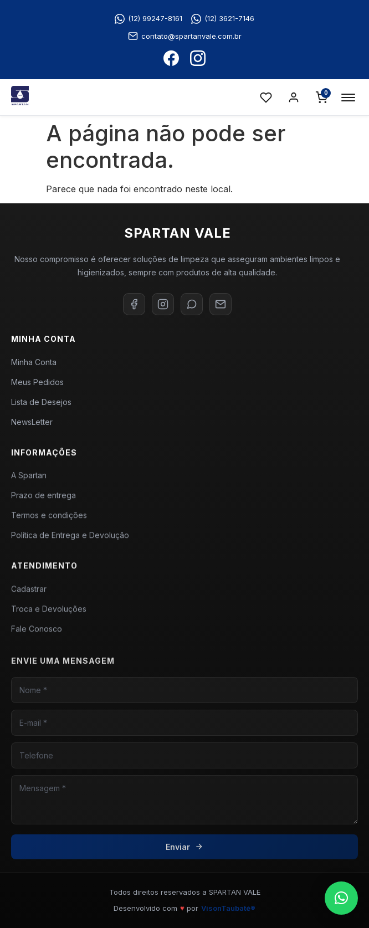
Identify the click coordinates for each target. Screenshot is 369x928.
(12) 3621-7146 (222, 19)
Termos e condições (49, 520)
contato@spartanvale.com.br (185, 36)
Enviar (184, 857)
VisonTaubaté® (228, 908)
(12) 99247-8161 (148, 19)
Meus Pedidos (37, 382)
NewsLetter (32, 422)
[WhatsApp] (192, 304)
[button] (341, 898)
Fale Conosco (36, 635)
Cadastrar (29, 595)
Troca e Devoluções (48, 615)
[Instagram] (163, 304)
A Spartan (29, 480)
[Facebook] (134, 304)
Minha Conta (34, 362)
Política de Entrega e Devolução (70, 540)
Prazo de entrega (43, 500)
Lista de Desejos (41, 402)
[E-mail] (220, 304)
